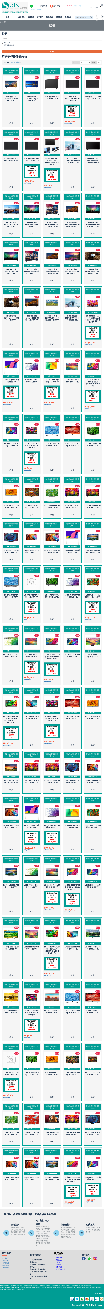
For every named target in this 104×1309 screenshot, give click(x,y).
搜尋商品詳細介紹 (8, 45)
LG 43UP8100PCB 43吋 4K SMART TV (31, 507)
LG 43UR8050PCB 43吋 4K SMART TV (93, 507)
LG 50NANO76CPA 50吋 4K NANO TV (72, 596)
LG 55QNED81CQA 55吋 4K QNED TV (11, 948)
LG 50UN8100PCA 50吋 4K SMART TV (92, 718)
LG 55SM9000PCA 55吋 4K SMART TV (11, 1012)
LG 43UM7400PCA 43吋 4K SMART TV (52, 445)
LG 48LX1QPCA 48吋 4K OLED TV (72, 551)
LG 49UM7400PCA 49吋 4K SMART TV (11, 596)
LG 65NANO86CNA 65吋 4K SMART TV (52, 1178)
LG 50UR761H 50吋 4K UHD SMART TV (11, 782)
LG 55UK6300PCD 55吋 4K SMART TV (52, 1012)
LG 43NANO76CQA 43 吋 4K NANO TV (52, 381)
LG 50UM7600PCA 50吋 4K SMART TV (72, 718)
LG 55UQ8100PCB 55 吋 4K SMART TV (11, 1134)
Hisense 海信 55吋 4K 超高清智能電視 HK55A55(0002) (93, 161)
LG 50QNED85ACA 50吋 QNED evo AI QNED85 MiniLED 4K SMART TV (11, 720)
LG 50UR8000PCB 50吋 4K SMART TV (31, 782)
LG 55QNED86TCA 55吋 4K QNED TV (72, 948)
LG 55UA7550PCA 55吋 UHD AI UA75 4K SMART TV (31, 1013)
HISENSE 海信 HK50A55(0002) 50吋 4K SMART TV (31, 271)
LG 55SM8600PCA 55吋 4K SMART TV (92, 948)
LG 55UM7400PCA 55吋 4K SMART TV (72, 1012)
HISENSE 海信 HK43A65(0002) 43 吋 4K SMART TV (72, 225)
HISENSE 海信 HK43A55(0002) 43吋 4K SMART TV (52, 225)
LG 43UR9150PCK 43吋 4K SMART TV (11, 551)
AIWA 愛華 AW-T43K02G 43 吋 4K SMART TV (11, 99)
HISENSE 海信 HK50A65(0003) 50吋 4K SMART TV (72, 271)
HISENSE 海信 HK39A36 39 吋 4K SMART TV (11, 225)
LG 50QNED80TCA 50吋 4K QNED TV (72, 656)
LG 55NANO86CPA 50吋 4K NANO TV (31, 886)
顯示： (94, 62)
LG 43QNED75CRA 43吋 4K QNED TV (72, 381)
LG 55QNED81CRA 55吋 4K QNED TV (31, 948)
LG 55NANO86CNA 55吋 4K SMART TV (11, 886)
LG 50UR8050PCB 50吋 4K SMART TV (52, 782)
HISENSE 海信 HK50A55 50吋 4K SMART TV (11, 271)
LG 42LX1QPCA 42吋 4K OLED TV (11, 381)
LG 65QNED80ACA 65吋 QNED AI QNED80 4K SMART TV (72, 1179)
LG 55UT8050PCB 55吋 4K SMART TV (31, 1178)
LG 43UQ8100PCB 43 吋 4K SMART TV (52, 507)
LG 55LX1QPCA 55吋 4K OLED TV (31, 826)
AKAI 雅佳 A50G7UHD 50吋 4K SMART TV (93, 98)
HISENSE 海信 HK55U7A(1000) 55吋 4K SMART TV (11, 318)
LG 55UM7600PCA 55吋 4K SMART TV (92, 1012)
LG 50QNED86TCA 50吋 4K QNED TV (31, 718)
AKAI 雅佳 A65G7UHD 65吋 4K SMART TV (31, 160)
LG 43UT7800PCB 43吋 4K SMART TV (31, 551)
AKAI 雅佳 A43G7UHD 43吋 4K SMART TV (72, 99)
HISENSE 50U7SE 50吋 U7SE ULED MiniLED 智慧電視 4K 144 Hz (52, 162)
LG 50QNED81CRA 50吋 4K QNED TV (93, 656)
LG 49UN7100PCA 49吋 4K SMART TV (31, 596)
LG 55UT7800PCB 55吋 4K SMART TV (11, 1178)
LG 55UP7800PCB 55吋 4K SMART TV (72, 1074)
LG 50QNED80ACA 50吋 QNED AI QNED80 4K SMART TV (52, 657)
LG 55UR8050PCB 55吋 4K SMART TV (72, 1134)
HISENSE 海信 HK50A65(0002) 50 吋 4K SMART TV (52, 271)
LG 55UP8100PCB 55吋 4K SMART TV (92, 1074)
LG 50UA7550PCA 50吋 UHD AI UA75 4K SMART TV (52, 719)
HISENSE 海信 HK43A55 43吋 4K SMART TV (31, 225)
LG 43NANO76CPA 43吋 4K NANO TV (31, 381)
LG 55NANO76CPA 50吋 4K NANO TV (52, 826)
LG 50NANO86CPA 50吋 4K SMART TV (11, 656)
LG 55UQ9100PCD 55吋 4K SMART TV (31, 1134)
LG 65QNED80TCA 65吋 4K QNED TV (93, 1178)
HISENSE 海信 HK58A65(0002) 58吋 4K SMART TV (31, 318)
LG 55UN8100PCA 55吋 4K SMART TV (51, 1074)
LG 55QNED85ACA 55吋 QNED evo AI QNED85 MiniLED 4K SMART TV (52, 950)
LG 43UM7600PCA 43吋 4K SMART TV (72, 445)
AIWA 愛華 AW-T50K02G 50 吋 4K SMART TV (31, 99)
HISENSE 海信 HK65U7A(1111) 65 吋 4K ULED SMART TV (52, 318)
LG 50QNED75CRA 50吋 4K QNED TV (31, 656)
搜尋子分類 (6, 43)
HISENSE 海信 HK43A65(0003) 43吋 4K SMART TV (93, 225)
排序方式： (76, 62)
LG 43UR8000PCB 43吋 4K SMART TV (72, 507)
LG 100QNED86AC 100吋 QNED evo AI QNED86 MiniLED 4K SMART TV (92, 319)
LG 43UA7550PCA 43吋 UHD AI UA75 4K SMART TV (31, 446)
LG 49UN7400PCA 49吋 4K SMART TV (52, 596)
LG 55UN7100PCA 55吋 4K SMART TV (11, 1074)
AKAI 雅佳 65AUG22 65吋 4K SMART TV (52, 98)
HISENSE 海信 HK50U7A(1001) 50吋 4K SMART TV (92, 271)
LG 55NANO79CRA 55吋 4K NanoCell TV (93, 826)
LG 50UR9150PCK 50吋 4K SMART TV (72, 782)
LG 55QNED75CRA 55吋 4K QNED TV (52, 886)
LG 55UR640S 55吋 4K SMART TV (52, 1134)
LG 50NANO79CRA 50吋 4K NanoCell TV (92, 596)
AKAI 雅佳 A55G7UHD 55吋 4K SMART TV (11, 160)
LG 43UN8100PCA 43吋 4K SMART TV (11, 507)
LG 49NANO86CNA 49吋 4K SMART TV (93, 551)
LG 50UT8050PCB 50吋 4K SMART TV (11, 826)
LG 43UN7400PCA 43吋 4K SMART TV (93, 445)
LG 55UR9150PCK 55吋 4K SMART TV (92, 1134)
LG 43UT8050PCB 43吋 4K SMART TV (52, 551)
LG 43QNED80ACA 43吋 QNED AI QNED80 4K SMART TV (93, 383)
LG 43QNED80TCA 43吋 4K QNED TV (11, 445)
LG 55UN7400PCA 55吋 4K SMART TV (31, 1074)
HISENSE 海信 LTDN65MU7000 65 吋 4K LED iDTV (72, 318)
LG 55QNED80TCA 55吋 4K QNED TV (93, 886)
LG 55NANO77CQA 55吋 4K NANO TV (72, 826)
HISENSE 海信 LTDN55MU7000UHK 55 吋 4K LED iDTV (72, 161)
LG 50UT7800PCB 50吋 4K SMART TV (93, 782)
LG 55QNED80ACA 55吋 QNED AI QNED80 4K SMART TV (72, 887)
